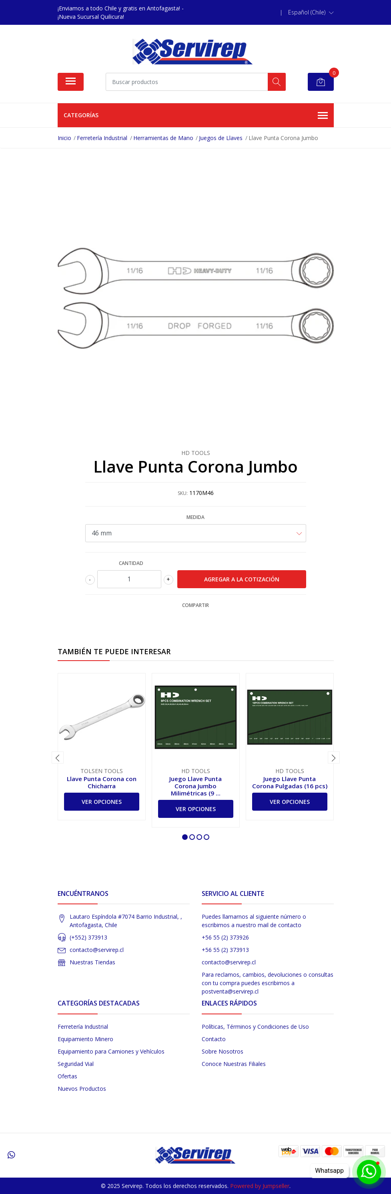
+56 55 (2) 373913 (225, 950)
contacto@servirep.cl (97, 950)
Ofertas (67, 1076)
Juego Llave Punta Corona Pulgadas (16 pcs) (289, 782)
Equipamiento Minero (85, 1039)
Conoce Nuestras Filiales (234, 1064)
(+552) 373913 (88, 937)
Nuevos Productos (82, 1088)
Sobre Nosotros (222, 1051)
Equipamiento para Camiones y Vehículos (111, 1051)
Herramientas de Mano (163, 138)
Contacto (214, 1039)
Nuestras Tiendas (92, 962)
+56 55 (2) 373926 (225, 937)
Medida (195, 517)
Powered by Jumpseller (259, 1186)
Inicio (64, 138)
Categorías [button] (196, 115)
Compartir (195, 605)
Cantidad (131, 563)
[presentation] (58, 757)
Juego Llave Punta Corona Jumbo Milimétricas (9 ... (195, 786)
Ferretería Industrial (102, 138)
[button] (311, 12)
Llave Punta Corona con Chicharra (101, 782)
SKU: (183, 493)
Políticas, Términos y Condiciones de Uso (255, 1026)
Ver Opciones (102, 801)
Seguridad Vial (76, 1064)
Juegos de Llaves (221, 138)
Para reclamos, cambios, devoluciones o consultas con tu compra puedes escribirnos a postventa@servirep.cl (267, 983)
